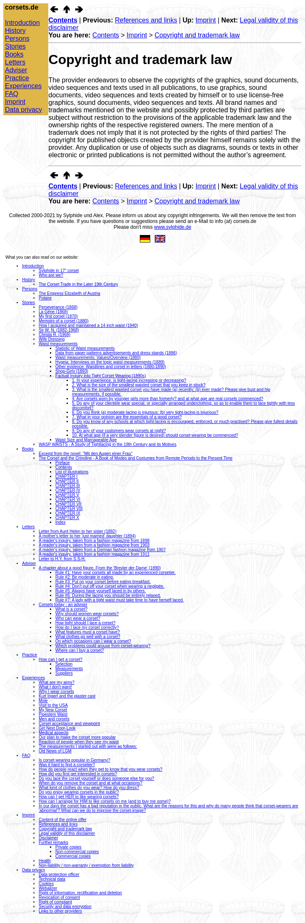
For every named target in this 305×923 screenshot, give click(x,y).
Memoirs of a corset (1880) (64, 321)
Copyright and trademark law (197, 35)
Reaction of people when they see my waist (79, 742)
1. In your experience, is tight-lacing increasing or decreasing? (129, 380)
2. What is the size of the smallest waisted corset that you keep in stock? (139, 385)
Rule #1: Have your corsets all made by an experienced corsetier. (115, 572)
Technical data (52, 879)
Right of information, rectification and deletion (80, 893)
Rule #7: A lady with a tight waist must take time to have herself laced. (119, 600)
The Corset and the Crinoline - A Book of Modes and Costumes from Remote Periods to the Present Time (136, 458)
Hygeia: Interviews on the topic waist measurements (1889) (109, 362)
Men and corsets (54, 719)
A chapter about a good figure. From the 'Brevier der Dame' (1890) (100, 568)
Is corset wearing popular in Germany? (74, 760)
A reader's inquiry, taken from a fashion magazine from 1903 (94, 545)
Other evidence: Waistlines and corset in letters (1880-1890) (110, 366)
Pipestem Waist (53, 714)
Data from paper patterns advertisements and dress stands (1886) (116, 353)
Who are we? (51, 275)
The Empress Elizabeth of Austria (69, 293)
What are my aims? (56, 682)
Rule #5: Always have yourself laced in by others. (100, 591)
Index (60, 522)
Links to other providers (60, 911)
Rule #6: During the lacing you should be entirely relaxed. (108, 595)
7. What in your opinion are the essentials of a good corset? (127, 417)
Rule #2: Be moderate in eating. (84, 577)
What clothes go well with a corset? (87, 636)
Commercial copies (73, 856)
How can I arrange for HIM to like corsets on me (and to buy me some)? (105, 801)
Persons (17, 38)
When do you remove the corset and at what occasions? (90, 783)
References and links (146, 20)
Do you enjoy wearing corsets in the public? (79, 792)
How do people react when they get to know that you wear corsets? (100, 769)
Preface (62, 462)
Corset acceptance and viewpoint (69, 723)
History (15, 30)
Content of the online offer (63, 819)
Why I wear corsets (56, 691)
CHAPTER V (67, 494)
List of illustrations (71, 472)
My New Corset (53, 710)
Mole (43, 700)
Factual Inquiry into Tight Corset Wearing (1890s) (100, 376)
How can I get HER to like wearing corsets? (79, 796)
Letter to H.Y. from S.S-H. (62, 559)
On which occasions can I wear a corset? (93, 641)
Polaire (45, 298)
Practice (17, 78)
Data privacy (23, 109)
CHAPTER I (66, 476)
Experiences (23, 85)
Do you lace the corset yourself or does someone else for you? (96, 778)
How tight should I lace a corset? (85, 623)
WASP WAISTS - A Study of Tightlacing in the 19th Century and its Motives (107, 444)
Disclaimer (48, 838)
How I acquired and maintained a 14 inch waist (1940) (88, 325)
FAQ (11, 93)
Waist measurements (58, 343)
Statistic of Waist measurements (84, 348)
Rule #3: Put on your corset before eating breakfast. (103, 581)
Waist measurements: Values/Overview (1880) (98, 357)
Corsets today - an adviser (63, 604)
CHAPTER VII (68, 504)
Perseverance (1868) (58, 307)
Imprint (15, 101)
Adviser (16, 70)
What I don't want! (55, 687)
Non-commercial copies (77, 851)
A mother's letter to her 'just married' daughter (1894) (87, 536)
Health (45, 861)
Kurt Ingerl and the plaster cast (67, 696)
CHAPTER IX (67, 513)
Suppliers (64, 673)
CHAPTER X (67, 517)
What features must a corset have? (87, 632)
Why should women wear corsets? (87, 613)
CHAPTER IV (67, 490)
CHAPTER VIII (69, 508)
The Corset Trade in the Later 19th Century (78, 284)
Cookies (46, 883)
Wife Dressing (51, 339)
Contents (63, 20)
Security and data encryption (65, 906)
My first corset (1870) (58, 316)
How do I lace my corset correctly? (87, 627)
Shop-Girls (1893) (71, 371)
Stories (15, 46)
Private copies (68, 847)
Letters (15, 62)
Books (14, 54)
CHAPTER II (67, 481)
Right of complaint (55, 902)
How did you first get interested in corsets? (78, 774)
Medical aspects (54, 732)
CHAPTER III (67, 485)
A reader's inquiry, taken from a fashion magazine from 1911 (94, 554)
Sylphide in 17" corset (59, 270)
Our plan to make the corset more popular (77, 737)
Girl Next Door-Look (57, 728)
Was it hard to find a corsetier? (67, 764)
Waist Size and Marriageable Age (86, 440)
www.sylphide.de (172, 227)
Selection (63, 664)
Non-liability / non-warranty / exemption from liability (86, 865)
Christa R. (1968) (54, 334)
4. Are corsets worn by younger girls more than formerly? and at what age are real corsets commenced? (167, 398)
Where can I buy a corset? (79, 650)
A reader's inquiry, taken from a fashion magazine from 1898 (94, 540)
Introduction (22, 22)
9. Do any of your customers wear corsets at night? (119, 430)
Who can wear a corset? (77, 618)
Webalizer (48, 888)
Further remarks (53, 842)
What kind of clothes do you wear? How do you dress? (89, 787)
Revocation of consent (59, 897)
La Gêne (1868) (53, 311)
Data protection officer (59, 874)
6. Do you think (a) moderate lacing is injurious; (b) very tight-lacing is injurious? (145, 412)
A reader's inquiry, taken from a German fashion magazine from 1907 (102, 549)
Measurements (69, 668)
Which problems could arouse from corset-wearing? (102, 645)
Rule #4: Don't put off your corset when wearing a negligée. (109, 586)
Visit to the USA (53, 705)
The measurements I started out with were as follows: (88, 746)
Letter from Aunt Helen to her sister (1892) (78, 531)
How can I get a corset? (60, 659)
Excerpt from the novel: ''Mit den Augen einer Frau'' (86, 453)
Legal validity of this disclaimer (67, 833)
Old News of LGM (55, 751)
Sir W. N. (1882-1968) (59, 330)
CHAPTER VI (67, 499)
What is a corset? (71, 609)
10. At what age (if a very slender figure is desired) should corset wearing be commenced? (155, 435)
